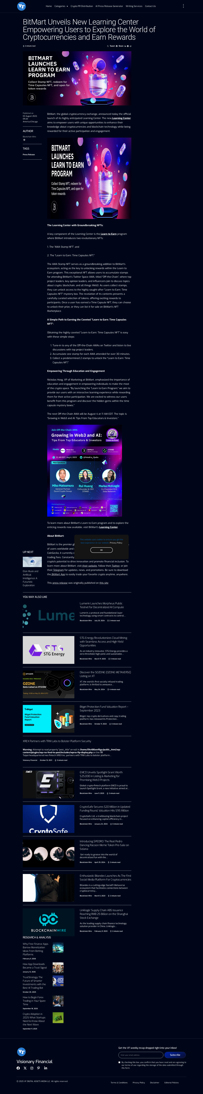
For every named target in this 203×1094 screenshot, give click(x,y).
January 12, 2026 (29, 972)
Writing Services (134, 6)
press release (60, 583)
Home (49, 6)
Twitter (116, 565)
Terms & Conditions (118, 1082)
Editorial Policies (172, 1082)
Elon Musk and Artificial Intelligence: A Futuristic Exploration (30, 578)
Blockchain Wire (29, 136)
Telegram (58, 570)
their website (89, 565)
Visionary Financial (30, 760)
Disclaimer (154, 1082)
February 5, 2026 (29, 959)
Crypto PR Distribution (82, 6)
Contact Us (150, 6)
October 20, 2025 (29, 992)
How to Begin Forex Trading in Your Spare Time (34, 1001)
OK (101, 550)
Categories (61, 6)
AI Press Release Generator (109, 6)
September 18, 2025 (30, 1009)
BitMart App (58, 574)
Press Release (29, 154)
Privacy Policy (116, 542)
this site (103, 583)
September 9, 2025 (30, 1029)
